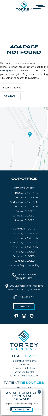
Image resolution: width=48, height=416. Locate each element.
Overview (24, 364)
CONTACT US (23, 306)
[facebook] (16, 315)
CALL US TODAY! (24, 276)
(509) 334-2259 (24, 297)
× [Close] (39, 391)
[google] (32, 315)
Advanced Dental (24, 372)
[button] (39, 6)
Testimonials (24, 387)
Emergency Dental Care (24, 375)
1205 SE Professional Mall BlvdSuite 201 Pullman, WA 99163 (24, 287)
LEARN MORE (22, 409)
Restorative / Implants (24, 361)
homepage (6, 70)
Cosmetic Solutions (24, 368)
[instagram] (24, 315)
